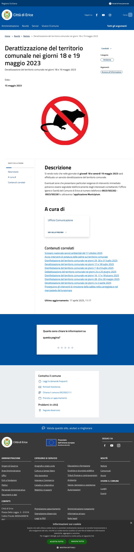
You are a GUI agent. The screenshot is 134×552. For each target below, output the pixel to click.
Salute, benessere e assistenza (81, 484)
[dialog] (67, 536)
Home (7, 36)
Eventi (103, 493)
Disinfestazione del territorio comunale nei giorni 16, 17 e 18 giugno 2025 (82, 275)
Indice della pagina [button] (15, 163)
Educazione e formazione (79, 465)
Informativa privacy (76, 513)
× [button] (131, 523)
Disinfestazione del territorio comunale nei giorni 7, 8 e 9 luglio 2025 (79, 268)
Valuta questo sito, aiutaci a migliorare (67, 428)
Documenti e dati (9, 494)
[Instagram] (105, 15)
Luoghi (104, 488)
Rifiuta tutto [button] (77, 541)
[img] (28, 162)
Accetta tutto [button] (56, 541)
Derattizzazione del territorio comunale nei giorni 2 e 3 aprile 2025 (78, 283)
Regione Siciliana (9, 3)
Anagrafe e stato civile (45, 465)
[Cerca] (129, 15)
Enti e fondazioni (9, 480)
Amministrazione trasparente (81, 508)
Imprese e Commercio (44, 480)
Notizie (26, 36)
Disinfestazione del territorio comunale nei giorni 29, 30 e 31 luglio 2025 (81, 260)
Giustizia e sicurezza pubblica (81, 470)
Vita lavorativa (41, 475)
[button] (67, 547)
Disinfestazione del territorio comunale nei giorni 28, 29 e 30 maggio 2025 (82, 279)
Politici (5, 485)
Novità (17, 36)
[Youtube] (98, 15)
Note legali (72, 518)
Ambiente (72, 480)
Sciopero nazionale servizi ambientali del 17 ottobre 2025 (73, 253)
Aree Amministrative (11, 470)
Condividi (106, 48)
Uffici (4, 475)
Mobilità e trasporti (43, 489)
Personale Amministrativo (13, 489)
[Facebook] (92, 15)
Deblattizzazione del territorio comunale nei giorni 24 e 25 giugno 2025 (80, 271)
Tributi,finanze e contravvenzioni (82, 475)
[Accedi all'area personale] (118, 3)
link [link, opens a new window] (92, 536)
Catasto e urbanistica (44, 485)
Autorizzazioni (74, 489)
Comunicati (106, 470)
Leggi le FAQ (40, 518)
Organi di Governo (10, 465)
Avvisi (103, 475)
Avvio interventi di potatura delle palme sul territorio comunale (76, 257)
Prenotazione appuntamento (47, 508)
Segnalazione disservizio (46, 513)
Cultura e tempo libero (45, 470)
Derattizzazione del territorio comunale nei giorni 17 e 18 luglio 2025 (79, 264)
